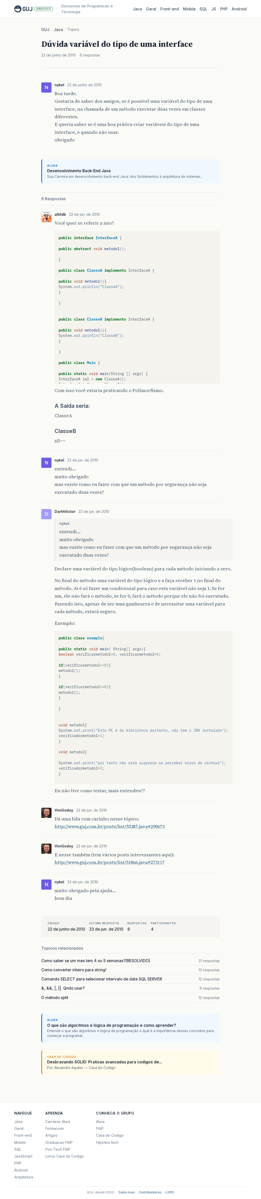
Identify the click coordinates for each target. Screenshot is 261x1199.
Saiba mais (127, 1192)
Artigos (51, 1135)
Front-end (23, 1135)
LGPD (169, 1192)
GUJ (45, 29)
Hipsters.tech (107, 1142)
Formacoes (54, 1128)
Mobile (189, 9)
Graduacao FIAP (59, 1142)
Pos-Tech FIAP (57, 1149)
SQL (203, 9)
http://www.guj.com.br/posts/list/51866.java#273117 (109, 862)
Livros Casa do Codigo (64, 1156)
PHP (224, 9)
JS (213, 9)
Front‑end (169, 9)
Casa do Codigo (110, 1135)
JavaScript (23, 1156)
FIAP (99, 1128)
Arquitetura (23, 1177)
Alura (100, 1121)
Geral (151, 9)
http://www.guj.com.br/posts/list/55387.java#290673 (109, 826)
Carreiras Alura (57, 1121)
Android (239, 9)
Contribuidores (150, 1192)
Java (137, 9)
